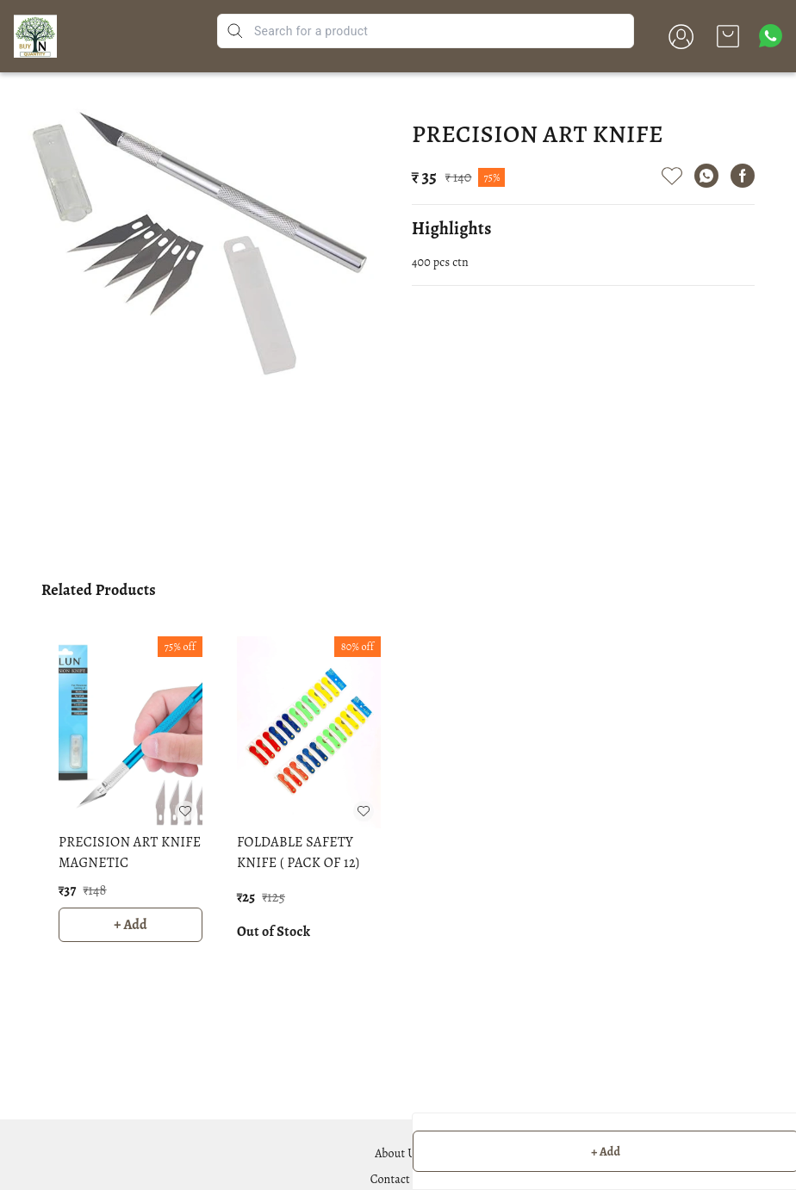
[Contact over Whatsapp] (770, 35)
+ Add (130, 924)
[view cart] (728, 36)
